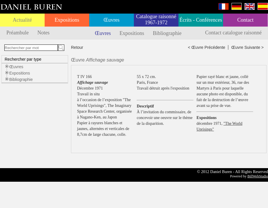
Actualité (22, 20)
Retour (77, 47)
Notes (43, 33)
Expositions (66, 20)
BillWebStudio (257, 176)
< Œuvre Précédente (206, 47)
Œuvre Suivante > (247, 47)
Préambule (17, 33)
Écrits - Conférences (201, 20)
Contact (245, 20)
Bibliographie (167, 33)
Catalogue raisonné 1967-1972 (156, 19)
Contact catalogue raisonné (233, 33)
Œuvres (112, 20)
